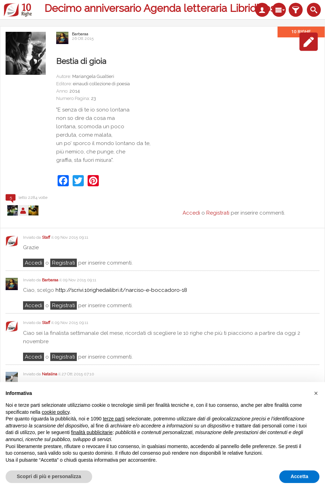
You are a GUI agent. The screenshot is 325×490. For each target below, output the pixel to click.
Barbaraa (80, 33)
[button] (316, 393)
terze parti (114, 418)
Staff (46, 237)
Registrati (217, 213)
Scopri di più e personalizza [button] (49, 476)
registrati (63, 263)
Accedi (33, 263)
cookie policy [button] (55, 412)
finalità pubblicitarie (92, 432)
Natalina (49, 374)
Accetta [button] (299, 476)
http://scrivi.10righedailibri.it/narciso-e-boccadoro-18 (121, 290)
